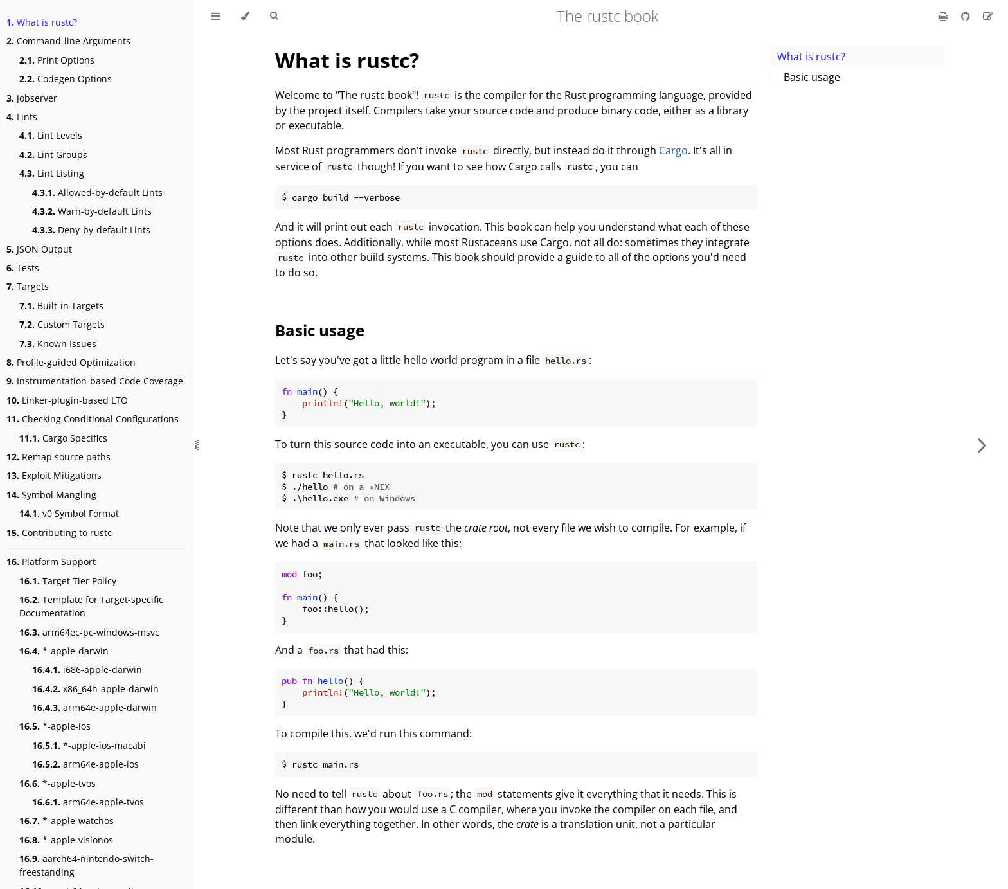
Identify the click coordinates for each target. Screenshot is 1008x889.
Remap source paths (58, 457)
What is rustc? (41, 22)
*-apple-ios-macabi (89, 745)
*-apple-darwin (64, 651)
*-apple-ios (55, 726)
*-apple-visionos (66, 840)
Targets (27, 286)
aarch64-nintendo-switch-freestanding (86, 865)
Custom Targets (62, 324)
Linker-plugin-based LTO (67, 400)
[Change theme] (245, 16)
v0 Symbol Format (69, 513)
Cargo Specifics (63, 438)
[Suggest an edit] (988, 16)
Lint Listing (51, 173)
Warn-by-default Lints (92, 211)
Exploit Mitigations (54, 475)
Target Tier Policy (67, 581)
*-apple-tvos (57, 783)
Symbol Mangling (51, 495)
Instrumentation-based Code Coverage (94, 381)
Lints (21, 117)
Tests (22, 268)
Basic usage (812, 77)
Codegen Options (65, 79)
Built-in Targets (61, 306)
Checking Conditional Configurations (92, 419)
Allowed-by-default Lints (97, 192)
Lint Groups (53, 154)
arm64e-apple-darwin (94, 707)
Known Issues (57, 343)
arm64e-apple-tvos (88, 802)
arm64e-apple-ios (85, 764)
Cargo (673, 150)
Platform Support (51, 561)
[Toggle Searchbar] (274, 16)
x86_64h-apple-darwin (95, 689)
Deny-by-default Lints (91, 230)
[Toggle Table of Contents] (216, 16)
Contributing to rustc (59, 532)
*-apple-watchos (66, 820)
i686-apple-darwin (87, 669)
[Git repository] (967, 16)
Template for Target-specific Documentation (91, 606)
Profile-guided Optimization (71, 362)
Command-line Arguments (68, 41)
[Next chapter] (982, 444)
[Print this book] (944, 16)
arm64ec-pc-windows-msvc (89, 632)
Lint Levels (50, 135)
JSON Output (39, 249)
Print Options (56, 60)
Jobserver (31, 98)
